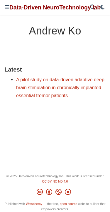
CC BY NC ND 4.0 (55, 181)
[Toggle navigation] (7, 7)
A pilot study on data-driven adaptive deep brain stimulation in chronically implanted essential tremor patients (60, 87)
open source (68, 204)
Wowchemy (34, 204)
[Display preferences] (102, 7)
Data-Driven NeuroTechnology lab (55, 7)
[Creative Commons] (55, 193)
